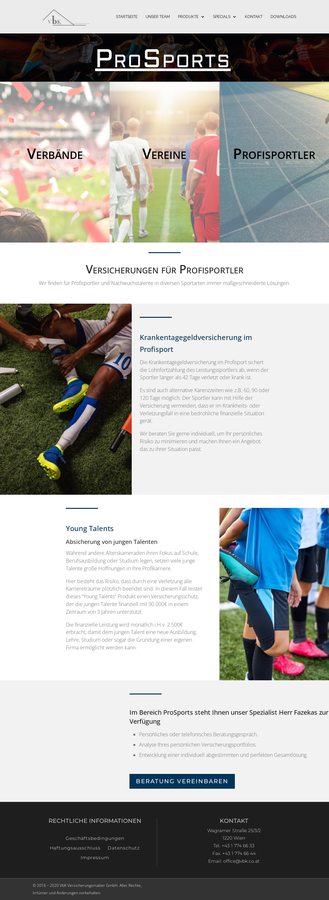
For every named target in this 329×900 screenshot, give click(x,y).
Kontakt (253, 16)
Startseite (127, 16)
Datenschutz (124, 848)
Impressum (95, 857)
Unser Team (158, 16)
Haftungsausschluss (75, 848)
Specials (221, 16)
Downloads (283, 16)
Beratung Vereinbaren (182, 781)
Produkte (188, 16)
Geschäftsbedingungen (95, 838)
